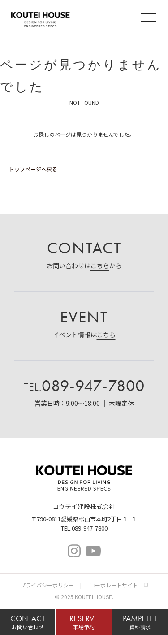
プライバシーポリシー (47, 585)
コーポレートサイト (114, 585)
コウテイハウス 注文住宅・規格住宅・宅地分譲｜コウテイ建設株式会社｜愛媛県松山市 (40, 18)
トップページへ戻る (33, 169)
